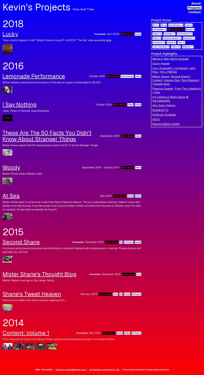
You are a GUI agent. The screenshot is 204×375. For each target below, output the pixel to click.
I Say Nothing (19, 104)
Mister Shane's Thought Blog (39, 274)
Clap (157, 92)
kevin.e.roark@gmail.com (71, 369)
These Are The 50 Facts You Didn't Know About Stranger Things (46, 136)
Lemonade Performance (33, 76)
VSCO (156, 119)
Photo (157, 38)
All (156, 25)
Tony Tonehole (161, 47)
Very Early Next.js (163, 105)
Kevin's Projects (48, 7)
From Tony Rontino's (188, 88)
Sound (171, 42)
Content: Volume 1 (25, 333)
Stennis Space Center (166, 124)
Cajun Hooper (161, 63)
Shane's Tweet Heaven (31, 294)
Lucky (10, 34)
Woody (11, 167)
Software (159, 42)
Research (189, 38)
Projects (194, 7)
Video (175, 47)
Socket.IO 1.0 (160, 110)
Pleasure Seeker (172, 38)
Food (188, 25)
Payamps (169, 34)
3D (164, 25)
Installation (159, 29)
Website (187, 47)
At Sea (11, 196)
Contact (194, 12)
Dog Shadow (176, 25)
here (108, 40)
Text (181, 42)
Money (190, 29)
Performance (184, 34)
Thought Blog (161, 84)
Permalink (100, 34)
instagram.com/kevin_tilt (104, 369)
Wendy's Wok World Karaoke (170, 59)
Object (157, 34)
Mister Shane (176, 29)
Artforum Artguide (164, 114)
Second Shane (180, 76)
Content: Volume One (165, 80)
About (196, 3)
